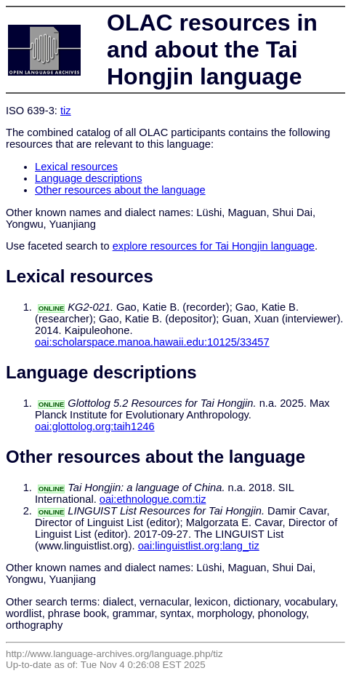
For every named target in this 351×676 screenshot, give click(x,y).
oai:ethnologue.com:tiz (153, 499)
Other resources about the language (120, 190)
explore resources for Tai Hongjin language (214, 246)
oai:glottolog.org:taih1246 (95, 426)
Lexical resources (76, 166)
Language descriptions (88, 178)
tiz (65, 110)
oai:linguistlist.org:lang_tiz (198, 546)
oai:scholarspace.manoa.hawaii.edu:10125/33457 (152, 342)
